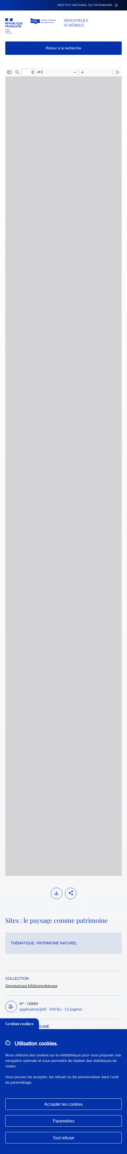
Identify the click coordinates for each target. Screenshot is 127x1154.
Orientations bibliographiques (31, 985)
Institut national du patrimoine (85, 5)
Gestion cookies (19, 1023)
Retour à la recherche (63, 48)
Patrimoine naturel (57, 943)
